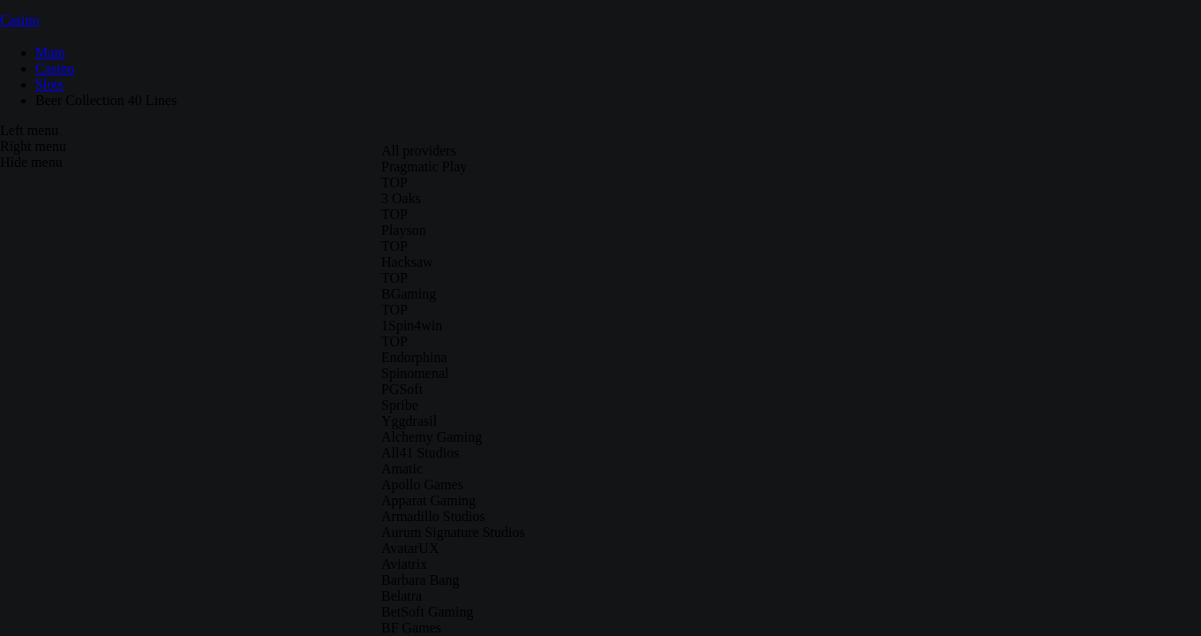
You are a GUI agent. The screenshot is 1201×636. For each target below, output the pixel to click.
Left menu (29, 130)
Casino (19, 19)
